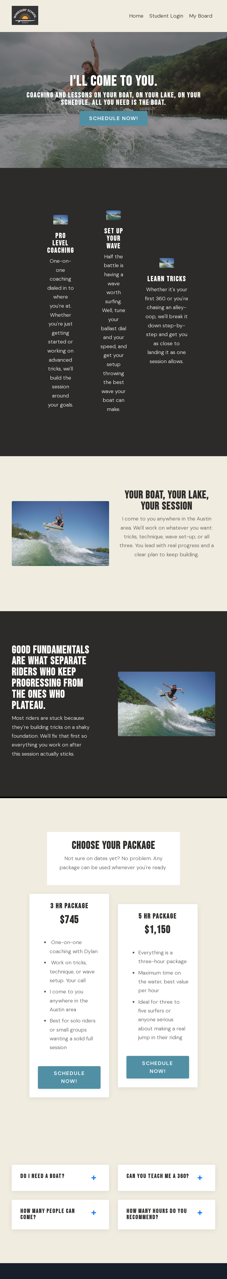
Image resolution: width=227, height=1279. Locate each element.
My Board (200, 15)
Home (136, 15)
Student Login (166, 15)
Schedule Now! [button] (113, 118)
